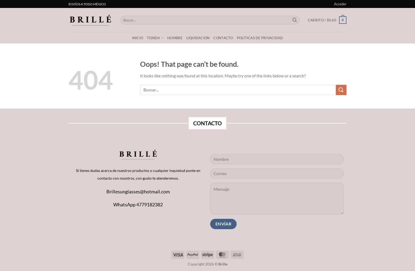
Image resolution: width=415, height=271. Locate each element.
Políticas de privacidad (260, 38)
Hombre (175, 38)
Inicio (137, 38)
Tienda (155, 37)
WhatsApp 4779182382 (138, 204)
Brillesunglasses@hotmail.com (138, 191)
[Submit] (294, 20)
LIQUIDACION (198, 38)
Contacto (223, 38)
